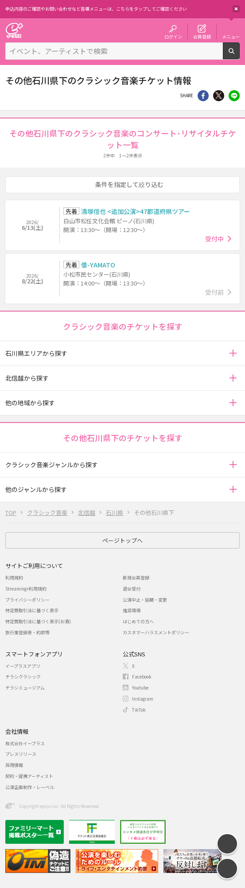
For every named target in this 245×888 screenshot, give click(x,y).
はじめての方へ (138, 621)
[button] (233, 353)
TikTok (139, 709)
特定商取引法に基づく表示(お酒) (38, 621)
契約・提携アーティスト (29, 776)
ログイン (173, 36)
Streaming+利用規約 (26, 588)
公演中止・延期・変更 (145, 599)
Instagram (142, 698)
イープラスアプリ (22, 666)
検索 (239, 55)
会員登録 (202, 36)
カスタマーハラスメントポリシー (156, 632)
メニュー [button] (231, 36)
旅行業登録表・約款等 (27, 632)
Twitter (218, 95)
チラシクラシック (23, 676)
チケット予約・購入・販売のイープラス (14, 30)
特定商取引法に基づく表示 (31, 610)
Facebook (142, 676)
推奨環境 (131, 610)
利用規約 (14, 577)
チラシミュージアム (25, 687)
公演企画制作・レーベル (29, 787)
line (234, 95)
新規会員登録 (136, 577)
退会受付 (131, 588)
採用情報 (14, 765)
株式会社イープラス (25, 743)
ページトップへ (122, 540)
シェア (203, 95)
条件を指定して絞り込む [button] (129, 184)
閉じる (236, 8)
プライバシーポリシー (27, 599)
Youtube (140, 687)
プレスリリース (20, 754)
